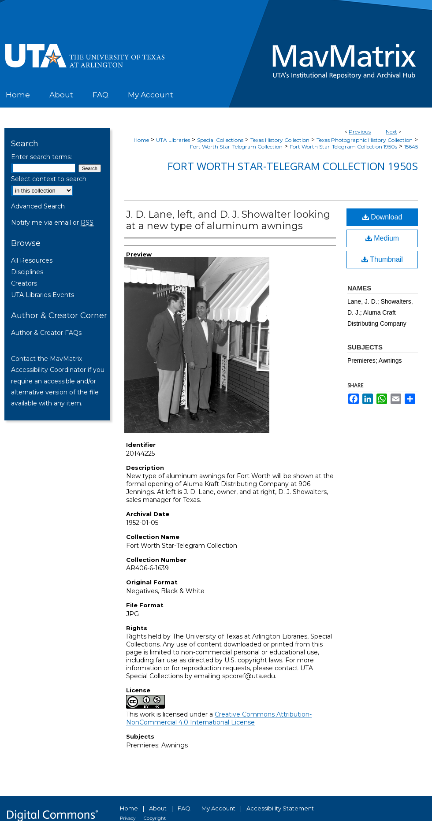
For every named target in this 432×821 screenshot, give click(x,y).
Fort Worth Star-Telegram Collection (236, 146)
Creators (24, 283)
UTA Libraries (173, 140)
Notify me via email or (52, 223)
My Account (218, 808)
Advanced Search (38, 206)
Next (391, 131)
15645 (411, 146)
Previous (360, 131)
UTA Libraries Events (42, 295)
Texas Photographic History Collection (365, 140)
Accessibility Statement (280, 808)
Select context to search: (49, 179)
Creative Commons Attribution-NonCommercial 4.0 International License (219, 718)
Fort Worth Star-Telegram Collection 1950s (343, 146)
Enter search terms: (41, 157)
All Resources (31, 260)
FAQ (184, 808)
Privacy (127, 818)
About (158, 808)
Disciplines (27, 272)
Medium (382, 238)
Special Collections (220, 140)
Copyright (155, 818)
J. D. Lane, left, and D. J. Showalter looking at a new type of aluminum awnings (228, 220)
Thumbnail (382, 259)
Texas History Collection (279, 140)
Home (141, 140)
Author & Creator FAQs (46, 333)
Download (382, 217)
